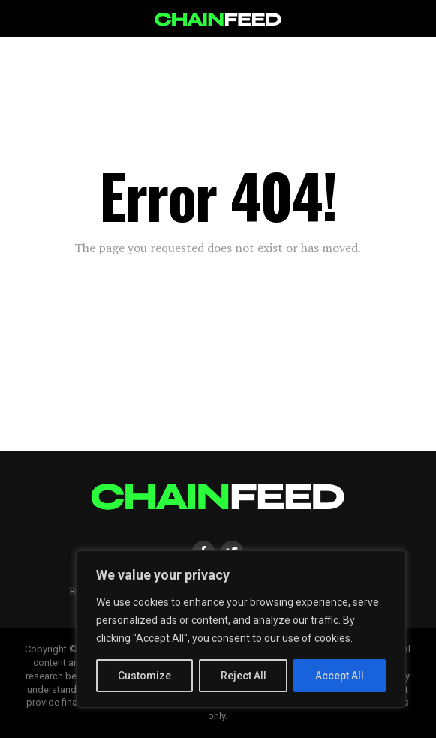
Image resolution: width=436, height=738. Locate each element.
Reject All (243, 676)
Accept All (339, 676)
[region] (241, 629)
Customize (144, 676)
